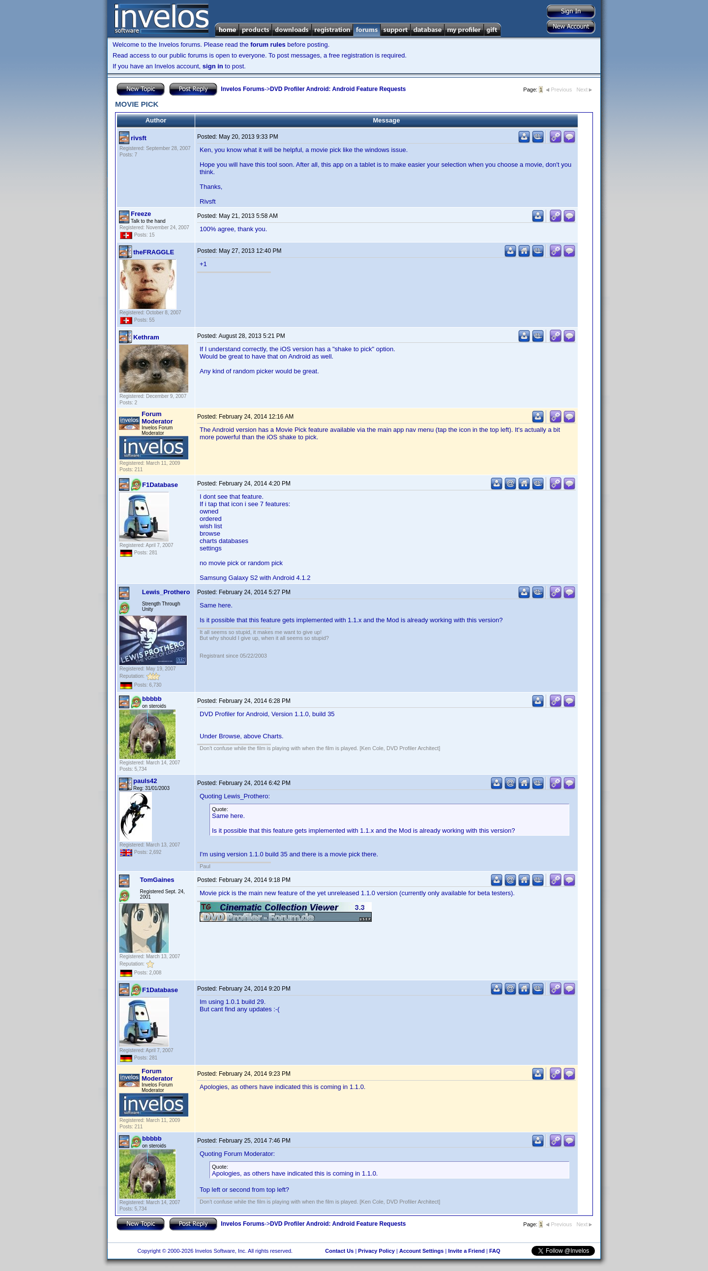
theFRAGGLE (153, 252)
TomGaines (157, 879)
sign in (213, 66)
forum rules (268, 44)
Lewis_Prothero (166, 592)
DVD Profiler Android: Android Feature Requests (338, 89)
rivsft (139, 138)
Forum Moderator (157, 417)
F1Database (160, 484)
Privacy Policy (376, 1251)
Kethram (146, 337)
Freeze (141, 213)
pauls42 (145, 781)
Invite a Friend (466, 1251)
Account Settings (421, 1251)
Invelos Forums (243, 89)
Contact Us (339, 1251)
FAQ (495, 1251)
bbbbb (152, 698)
